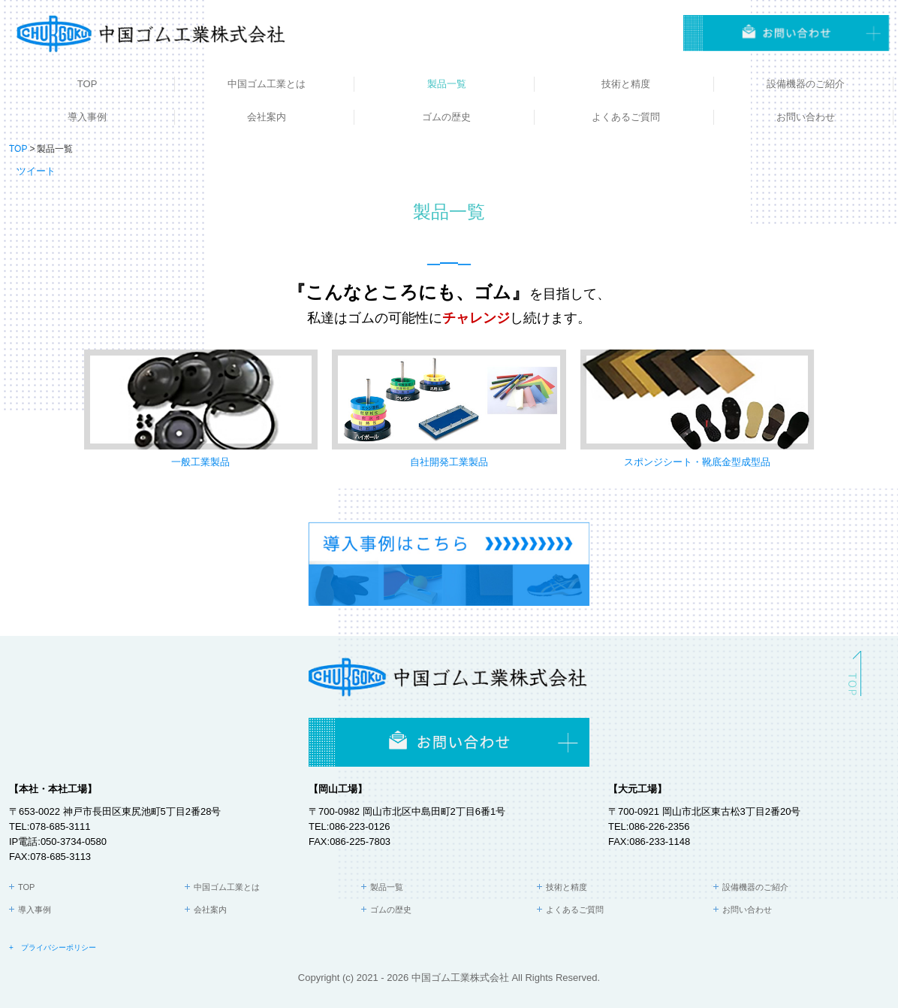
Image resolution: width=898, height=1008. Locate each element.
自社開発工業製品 (449, 462)
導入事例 (87, 117)
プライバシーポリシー (58, 947)
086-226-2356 (658, 826)
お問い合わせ (805, 117)
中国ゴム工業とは (267, 83)
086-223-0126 (359, 826)
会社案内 (266, 117)
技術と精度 (625, 83)
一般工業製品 (200, 462)
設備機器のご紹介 (806, 83)
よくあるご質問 (626, 117)
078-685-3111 (59, 826)
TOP (87, 83)
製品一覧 (446, 83)
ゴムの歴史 (446, 117)
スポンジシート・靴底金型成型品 (697, 462)
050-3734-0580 (74, 841)
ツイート (36, 171)
